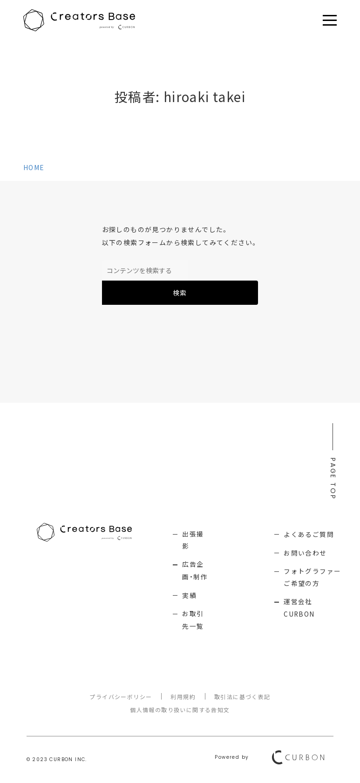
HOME (34, 167)
